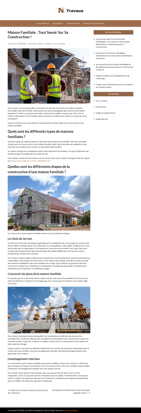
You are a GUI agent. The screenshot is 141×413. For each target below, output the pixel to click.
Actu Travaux (43, 23)
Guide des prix (73, 23)
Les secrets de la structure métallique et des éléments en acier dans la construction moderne (114, 67)
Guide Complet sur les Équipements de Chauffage (112, 77)
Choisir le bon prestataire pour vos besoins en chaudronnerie (114, 85)
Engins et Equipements (93, 23)
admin (40, 43)
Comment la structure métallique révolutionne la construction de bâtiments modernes (114, 56)
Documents (58, 23)
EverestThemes (70, 410)
